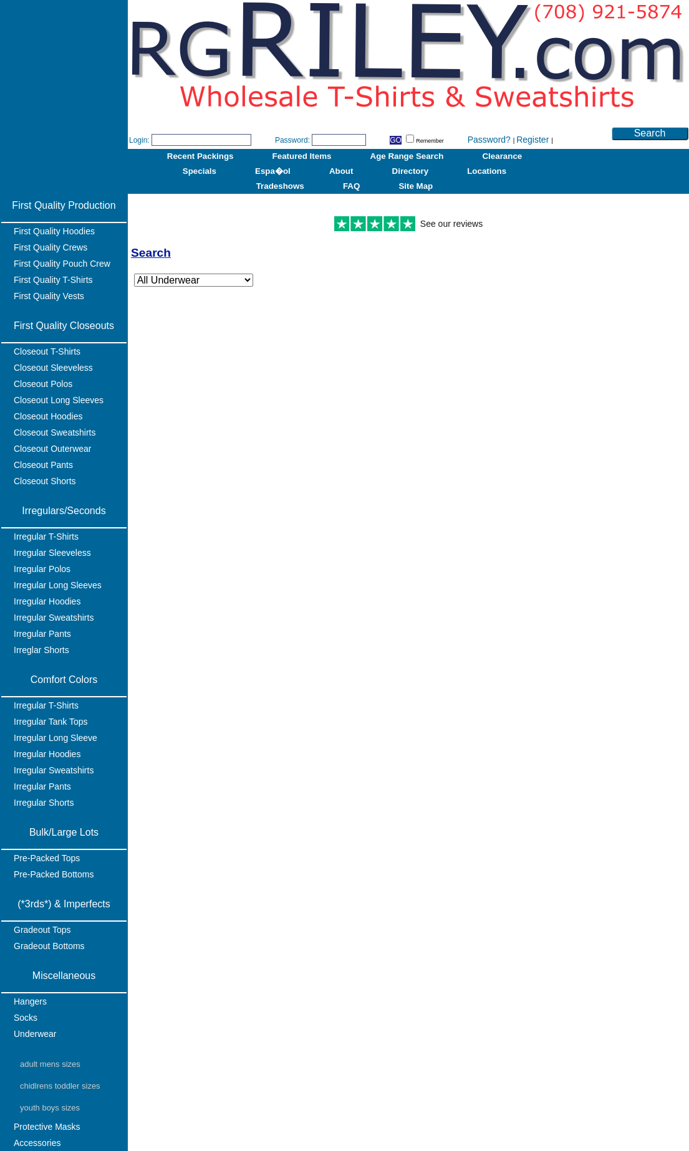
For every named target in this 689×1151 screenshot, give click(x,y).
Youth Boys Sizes (50, 1107)
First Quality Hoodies (54, 231)
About (341, 171)
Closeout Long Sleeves (59, 400)
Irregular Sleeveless (52, 553)
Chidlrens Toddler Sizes (60, 1086)
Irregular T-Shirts (46, 537)
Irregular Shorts (44, 803)
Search (650, 133)
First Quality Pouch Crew (62, 264)
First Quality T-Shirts (53, 280)
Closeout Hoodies (48, 416)
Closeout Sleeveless (53, 368)
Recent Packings (200, 156)
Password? (490, 140)
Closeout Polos (43, 384)
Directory (410, 171)
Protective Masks (47, 1127)
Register (533, 140)
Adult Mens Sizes (50, 1064)
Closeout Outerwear (53, 449)
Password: (292, 140)
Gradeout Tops (42, 930)
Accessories (37, 1143)
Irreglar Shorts (41, 650)
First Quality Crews (50, 247)
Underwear (35, 1034)
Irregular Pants (42, 634)
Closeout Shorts (45, 481)
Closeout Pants (43, 465)
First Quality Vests (49, 296)
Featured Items (302, 156)
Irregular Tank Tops (51, 722)
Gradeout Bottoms (49, 946)
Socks (25, 1018)
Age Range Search (407, 156)
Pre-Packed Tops (47, 858)
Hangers (30, 1001)
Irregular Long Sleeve (55, 738)
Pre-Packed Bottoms (54, 874)
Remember (425, 141)
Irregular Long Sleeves (58, 585)
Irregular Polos (42, 569)
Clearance (502, 156)
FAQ (351, 186)
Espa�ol (273, 171)
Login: (139, 140)
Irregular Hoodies (47, 601)
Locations (486, 171)
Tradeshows (280, 186)
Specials (199, 171)
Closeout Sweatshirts (55, 432)
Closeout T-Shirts (47, 351)
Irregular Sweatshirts (54, 618)
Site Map (415, 186)
